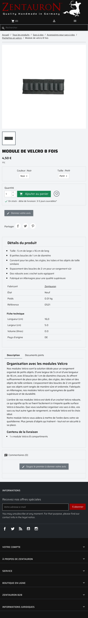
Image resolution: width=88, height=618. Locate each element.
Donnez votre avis (19, 213)
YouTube (28, 528)
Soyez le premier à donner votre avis (44, 466)
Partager (18, 226)
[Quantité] (8, 194)
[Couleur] (24, 176)
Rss (20, 528)
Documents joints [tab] (34, 355)
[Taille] (63, 176)
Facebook (4, 528)
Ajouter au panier (34, 193)
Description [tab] (13, 355)
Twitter (12, 528)
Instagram (36, 528)
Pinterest (33, 226)
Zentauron (50, 286)
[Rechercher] (44, 27)
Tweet (25, 226)
